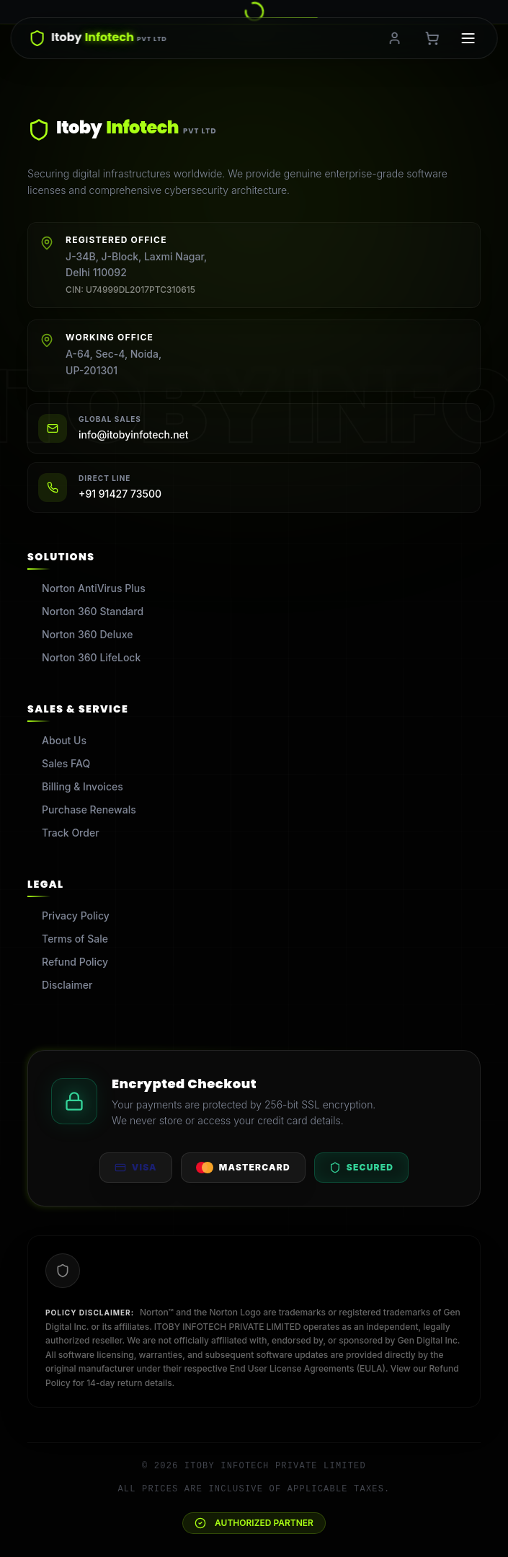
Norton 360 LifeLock (84, 657)
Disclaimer (59, 985)
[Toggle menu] (468, 38)
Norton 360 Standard (85, 611)
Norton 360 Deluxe (80, 634)
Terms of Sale (67, 938)
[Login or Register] (395, 38)
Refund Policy (67, 962)
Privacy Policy (68, 915)
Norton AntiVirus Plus (86, 588)
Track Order (63, 832)
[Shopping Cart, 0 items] (432, 38)
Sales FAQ (58, 763)
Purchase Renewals (81, 809)
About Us (56, 740)
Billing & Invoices (75, 786)
